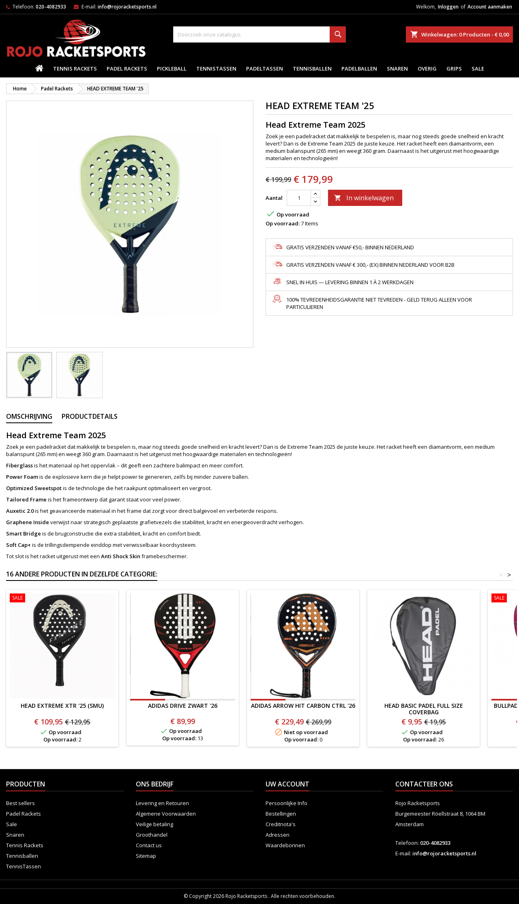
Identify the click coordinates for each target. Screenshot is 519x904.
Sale (478, 68)
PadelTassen (264, 68)
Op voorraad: (283, 223)
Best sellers (20, 803)
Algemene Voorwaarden (166, 813)
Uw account (287, 784)
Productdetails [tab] (90, 416)
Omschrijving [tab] (29, 416)
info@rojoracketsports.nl (127, 6)
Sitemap (146, 855)
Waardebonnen (285, 845)
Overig (427, 68)
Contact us (149, 845)
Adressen (278, 834)
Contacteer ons (424, 784)
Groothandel (151, 834)
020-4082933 (51, 6)
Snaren (397, 68)
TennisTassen (216, 68)
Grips (454, 68)
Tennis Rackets (75, 68)
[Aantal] (299, 198)
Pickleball (172, 68)
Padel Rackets (127, 68)
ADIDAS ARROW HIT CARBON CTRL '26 (303, 705)
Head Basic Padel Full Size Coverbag (423, 709)
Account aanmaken (490, 6)
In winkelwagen (364, 197)
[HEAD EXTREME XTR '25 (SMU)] (62, 598)
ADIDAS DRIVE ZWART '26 (182, 705)
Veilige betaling (154, 824)
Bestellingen (281, 813)
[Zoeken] (259, 34)
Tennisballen (312, 68)
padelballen (359, 68)
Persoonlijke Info (286, 803)
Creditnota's (281, 824)
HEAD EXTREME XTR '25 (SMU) (62, 705)
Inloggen (448, 6)
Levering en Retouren (162, 803)
